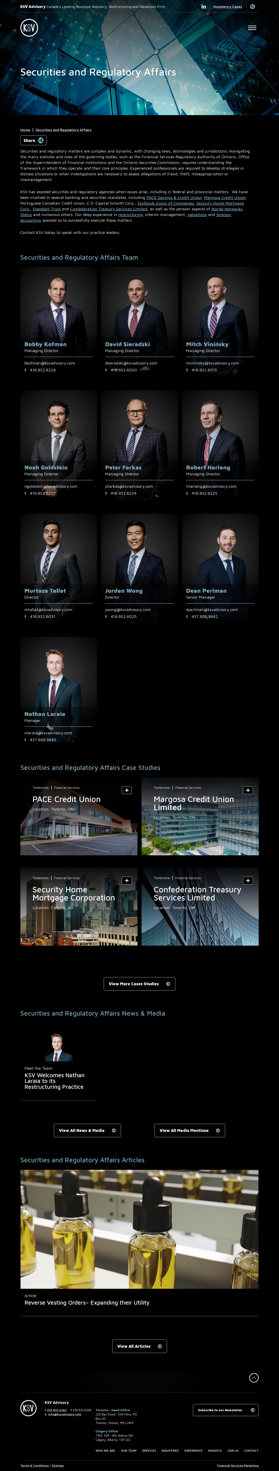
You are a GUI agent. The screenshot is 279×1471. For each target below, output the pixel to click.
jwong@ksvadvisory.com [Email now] (128, 609)
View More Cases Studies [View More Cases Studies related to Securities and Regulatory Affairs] (134, 983)
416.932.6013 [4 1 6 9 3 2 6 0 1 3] (204, 370)
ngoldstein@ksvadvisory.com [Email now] (50, 486)
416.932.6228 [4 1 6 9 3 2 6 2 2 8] (43, 370)
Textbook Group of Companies (165, 203)
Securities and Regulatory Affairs (64, 130)
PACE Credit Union (67, 799)
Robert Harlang (208, 467)
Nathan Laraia (44, 713)
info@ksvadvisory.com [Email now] (64, 1414)
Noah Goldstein (46, 467)
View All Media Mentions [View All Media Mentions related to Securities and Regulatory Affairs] (184, 1130)
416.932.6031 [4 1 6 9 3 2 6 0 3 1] (42, 616)
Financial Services (67, 787)
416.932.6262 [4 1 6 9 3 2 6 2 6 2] (57, 1410)
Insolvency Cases (228, 6)
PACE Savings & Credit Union (174, 197)
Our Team (128, 1450)
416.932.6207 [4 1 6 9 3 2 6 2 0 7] (43, 493)
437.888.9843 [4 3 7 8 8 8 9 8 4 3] (43, 739)
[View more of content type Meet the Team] (38, 1068)
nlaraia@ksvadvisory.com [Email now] (48, 732)
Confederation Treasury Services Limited (108, 208)
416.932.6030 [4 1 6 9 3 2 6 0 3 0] (124, 370)
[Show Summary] (127, 790)
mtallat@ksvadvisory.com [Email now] (48, 609)
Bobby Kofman (45, 344)
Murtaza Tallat (45, 590)
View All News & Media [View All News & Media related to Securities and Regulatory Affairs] (82, 1130)
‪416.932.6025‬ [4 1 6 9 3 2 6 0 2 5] (123, 616)
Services (149, 1450)
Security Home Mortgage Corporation (74, 893)
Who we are (105, 1450)
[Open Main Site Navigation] (252, 27)
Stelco (26, 214)
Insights (215, 1450)
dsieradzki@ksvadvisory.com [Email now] (131, 363)
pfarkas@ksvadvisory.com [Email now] (129, 486)
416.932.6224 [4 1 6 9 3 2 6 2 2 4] (123, 493)
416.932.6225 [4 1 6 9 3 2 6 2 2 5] (204, 493)
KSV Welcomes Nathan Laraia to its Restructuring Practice (55, 1081)
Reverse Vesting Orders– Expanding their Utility (87, 1302)
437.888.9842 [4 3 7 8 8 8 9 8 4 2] (205, 616)
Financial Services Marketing (238, 1465)
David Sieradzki (127, 344)
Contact (251, 1450)
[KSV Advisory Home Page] (31, 28)
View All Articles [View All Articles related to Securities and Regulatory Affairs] (133, 1346)
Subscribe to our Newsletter (220, 1410)
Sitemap (58, 1465)
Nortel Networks (226, 208)
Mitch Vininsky (207, 344)
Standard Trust (47, 208)
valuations (197, 214)
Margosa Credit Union (224, 197)
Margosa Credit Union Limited (194, 803)
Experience (193, 1450)
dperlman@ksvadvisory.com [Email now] (212, 609)
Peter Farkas (123, 467)
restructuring (130, 214)
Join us (233, 1450)
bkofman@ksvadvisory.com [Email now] (49, 363)
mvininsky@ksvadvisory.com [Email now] (212, 363)
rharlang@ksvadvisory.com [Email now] (211, 486)
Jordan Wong (124, 590)
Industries (170, 1450)
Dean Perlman (206, 590)
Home (25, 130)
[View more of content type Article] (30, 1295)
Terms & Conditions (34, 1465)
